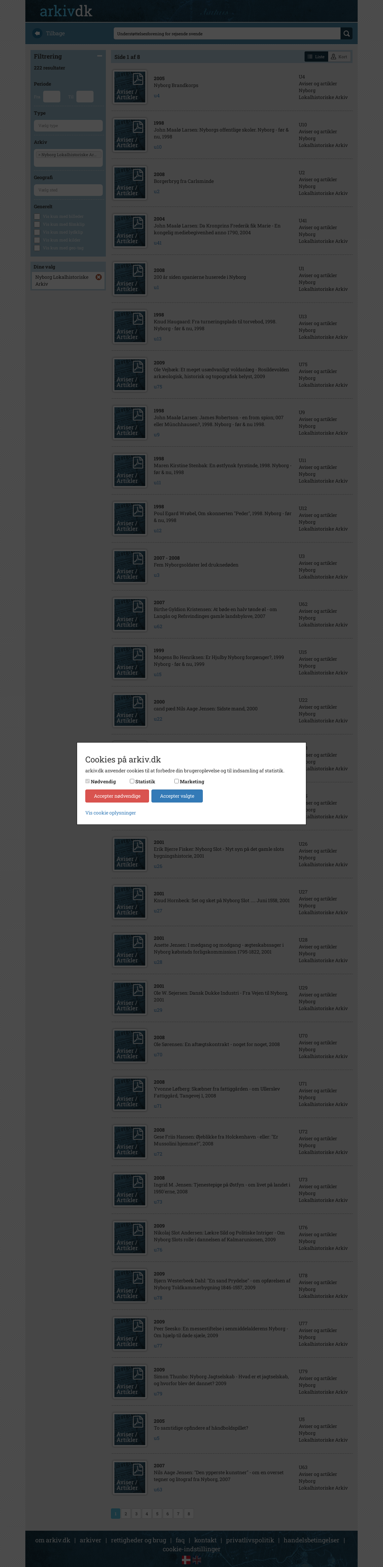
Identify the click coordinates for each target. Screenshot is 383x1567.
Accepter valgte (177, 796)
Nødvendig (103, 781)
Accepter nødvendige (117, 796)
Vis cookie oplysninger (110, 812)
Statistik (145, 781)
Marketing (192, 781)
